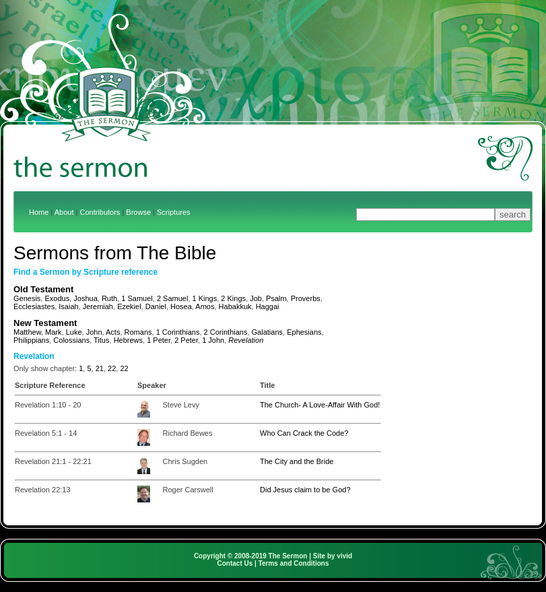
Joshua (85, 298)
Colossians (71, 340)
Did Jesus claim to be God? (305, 490)
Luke (74, 332)
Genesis (26, 298)
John (94, 332)
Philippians (31, 340)
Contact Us (235, 563)
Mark (53, 332)
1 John (213, 340)
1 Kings (205, 298)
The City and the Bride (296, 461)
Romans (138, 332)
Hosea (181, 306)
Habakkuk (235, 306)
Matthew (27, 332)
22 (112, 368)
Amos (204, 306)
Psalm (276, 298)
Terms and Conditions (294, 563)
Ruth (109, 298)
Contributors (99, 212)
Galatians (267, 332)
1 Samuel (136, 298)
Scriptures (174, 212)
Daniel (155, 306)
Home (38, 212)
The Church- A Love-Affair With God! (320, 405)
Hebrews (128, 340)
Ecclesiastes (34, 306)
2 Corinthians (226, 332)
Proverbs (305, 298)
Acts (113, 332)
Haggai (267, 306)
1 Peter (158, 340)
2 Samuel (172, 298)
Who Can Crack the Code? (304, 433)
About (64, 212)
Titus (101, 340)
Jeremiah (98, 306)
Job (256, 298)
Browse (138, 212)
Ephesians (304, 332)
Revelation (245, 340)
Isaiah (68, 306)
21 (100, 368)
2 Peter (186, 340)
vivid (344, 556)
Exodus (56, 298)
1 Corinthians (178, 332)
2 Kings (233, 298)
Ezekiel (129, 306)
